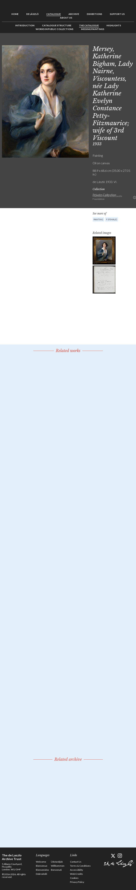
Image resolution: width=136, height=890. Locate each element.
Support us (117, 14)
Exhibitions (94, 14)
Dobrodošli (41, 873)
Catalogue (53, 14)
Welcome (41, 861)
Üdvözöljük (57, 861)
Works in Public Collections (54, 29)
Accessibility (76, 869)
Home (15, 14)
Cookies (74, 877)
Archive (73, 14)
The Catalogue (89, 25)
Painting (98, 219)
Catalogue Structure (56, 25)
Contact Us (75, 861)
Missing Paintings (92, 29)
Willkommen (57, 865)
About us (66, 17)
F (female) (111, 219)
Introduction (24, 25)
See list (125, 42)
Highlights (113, 25)
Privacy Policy (77, 882)
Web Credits (76, 873)
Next (131, 42)
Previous (119, 42)
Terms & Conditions (80, 865)
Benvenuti (56, 869)
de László (32, 14)
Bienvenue (41, 865)
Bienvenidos (42, 869)
